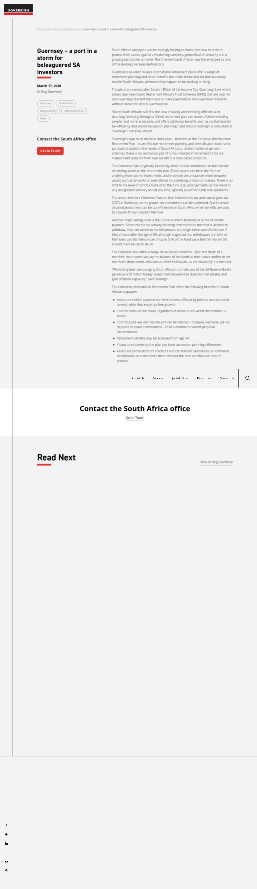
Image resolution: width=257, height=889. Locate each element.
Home (41, 29)
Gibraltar (24, 557)
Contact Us (225, 9)
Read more (26, 581)
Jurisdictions (173, 9)
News (43, 118)
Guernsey (45, 103)
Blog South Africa (74, 111)
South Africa (66, 103)
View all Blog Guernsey (216, 462)
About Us (126, 9)
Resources (200, 9)
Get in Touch (50, 151)
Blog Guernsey (72, 29)
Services (149, 9)
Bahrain (159, 557)
